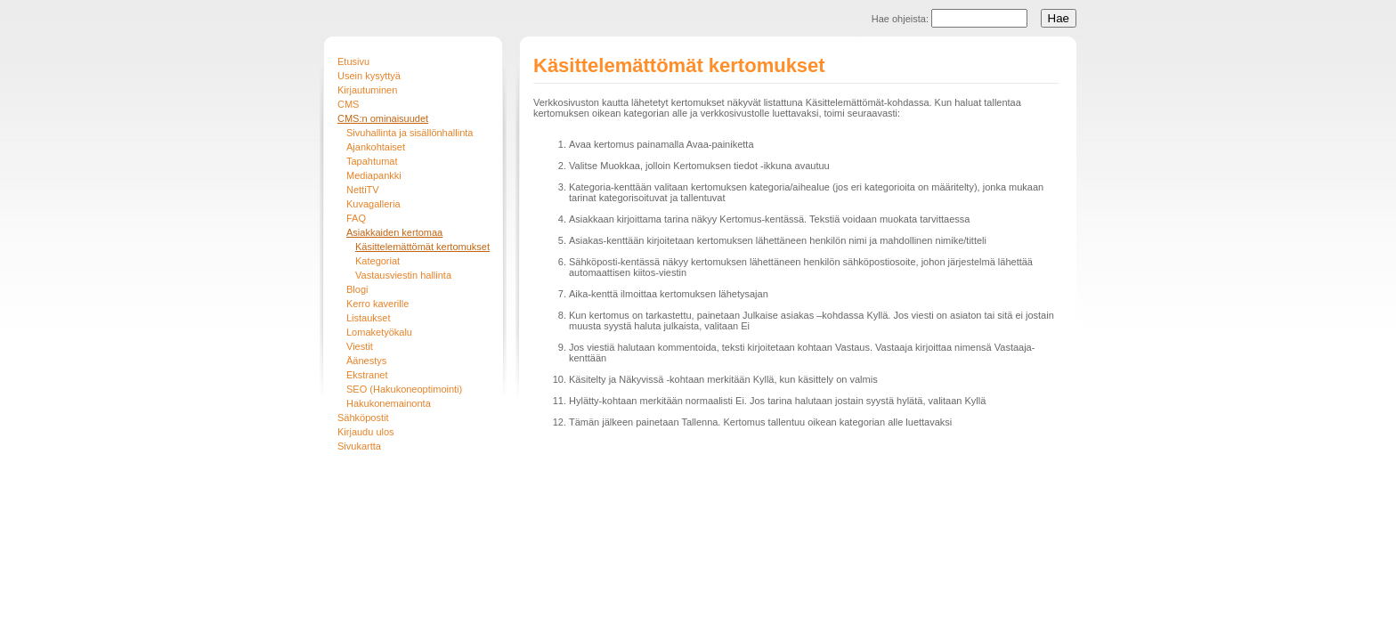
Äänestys (366, 360)
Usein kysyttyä (369, 75)
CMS (348, 104)
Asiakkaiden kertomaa (394, 232)
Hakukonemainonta (388, 403)
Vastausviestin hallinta (403, 275)
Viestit (359, 346)
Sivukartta (359, 446)
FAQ (356, 218)
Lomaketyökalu (379, 332)
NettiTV (362, 189)
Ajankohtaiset (375, 147)
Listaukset (368, 317)
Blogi (357, 289)
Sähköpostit (362, 417)
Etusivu (353, 61)
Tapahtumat (371, 161)
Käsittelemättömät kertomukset (422, 246)
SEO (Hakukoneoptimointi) (404, 389)
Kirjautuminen (367, 90)
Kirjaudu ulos (365, 431)
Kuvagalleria (373, 204)
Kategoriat (377, 261)
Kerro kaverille (377, 303)
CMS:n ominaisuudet (382, 118)
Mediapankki (374, 175)
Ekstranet (366, 374)
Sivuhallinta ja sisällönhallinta (409, 132)
